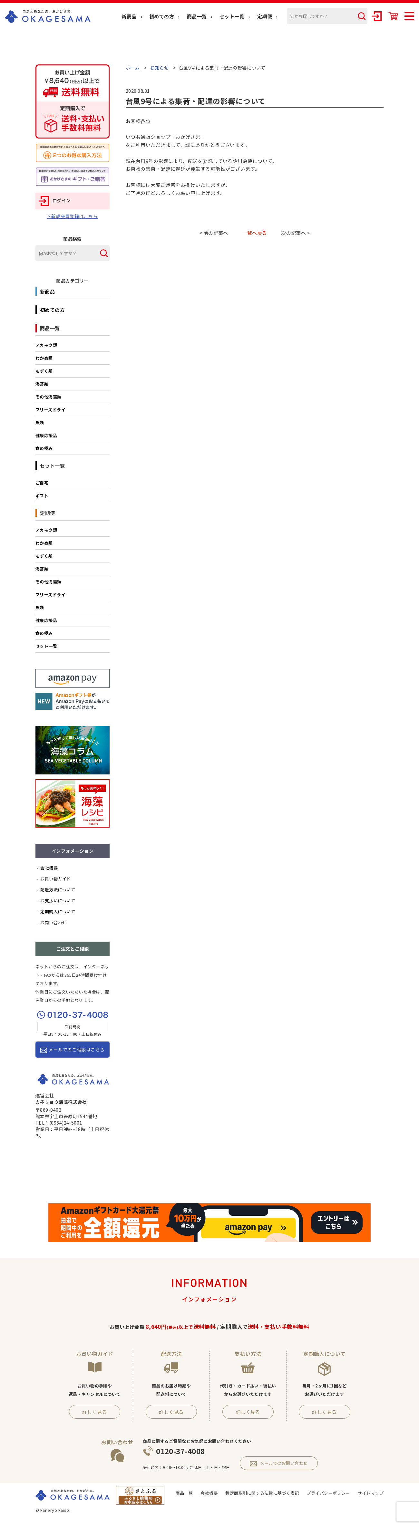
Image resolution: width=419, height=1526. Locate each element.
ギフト (41, 496)
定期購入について (57, 911)
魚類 (39, 422)
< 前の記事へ (213, 232)
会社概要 (49, 868)
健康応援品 (46, 435)
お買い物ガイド (55, 879)
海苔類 (41, 384)
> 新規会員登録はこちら (72, 216)
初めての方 (161, 16)
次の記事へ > (295, 232)
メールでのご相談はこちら (72, 1049)
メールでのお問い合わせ (279, 1463)
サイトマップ (370, 1493)
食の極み (44, 448)
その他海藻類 (48, 397)
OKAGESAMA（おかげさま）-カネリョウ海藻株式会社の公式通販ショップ (48, 16)
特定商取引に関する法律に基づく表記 (262, 1493)
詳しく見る (94, 1411)
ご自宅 (41, 483)
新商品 (129, 16)
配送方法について (57, 890)
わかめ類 (44, 358)
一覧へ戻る (254, 232)
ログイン (55, 200)
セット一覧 (231, 16)
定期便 (264, 16)
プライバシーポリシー (328, 1493)
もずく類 (44, 371)
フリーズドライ (50, 410)
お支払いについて (57, 900)
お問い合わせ (53, 922)
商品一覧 (197, 16)
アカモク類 (46, 345)
